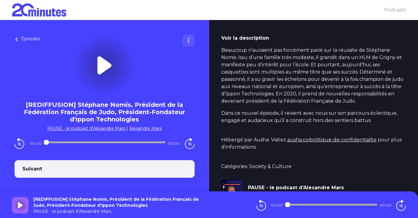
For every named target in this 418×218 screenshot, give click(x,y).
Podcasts (395, 10)
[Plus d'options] (189, 41)
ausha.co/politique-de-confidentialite (332, 140)
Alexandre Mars (145, 128)
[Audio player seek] (104, 142)
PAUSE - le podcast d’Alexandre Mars (86, 128)
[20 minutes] (198, 10)
